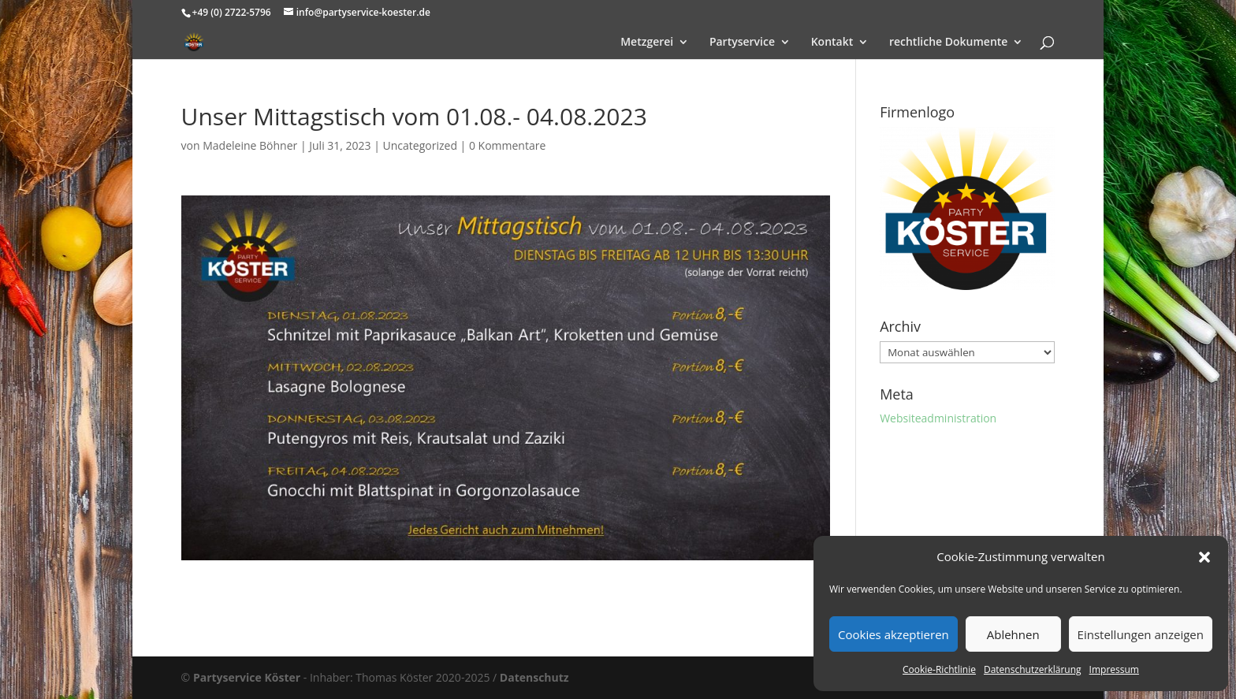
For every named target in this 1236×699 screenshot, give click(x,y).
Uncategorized (420, 145)
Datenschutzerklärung (1033, 669)
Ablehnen (1013, 634)
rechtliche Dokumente (948, 42)
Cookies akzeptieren (893, 634)
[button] (1204, 557)
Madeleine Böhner (250, 145)
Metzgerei (646, 42)
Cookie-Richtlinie (939, 669)
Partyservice (742, 42)
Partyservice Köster (246, 677)
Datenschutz (534, 677)
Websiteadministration (938, 418)
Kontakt (832, 42)
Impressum (1114, 669)
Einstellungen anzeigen (1141, 634)
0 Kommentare (507, 145)
